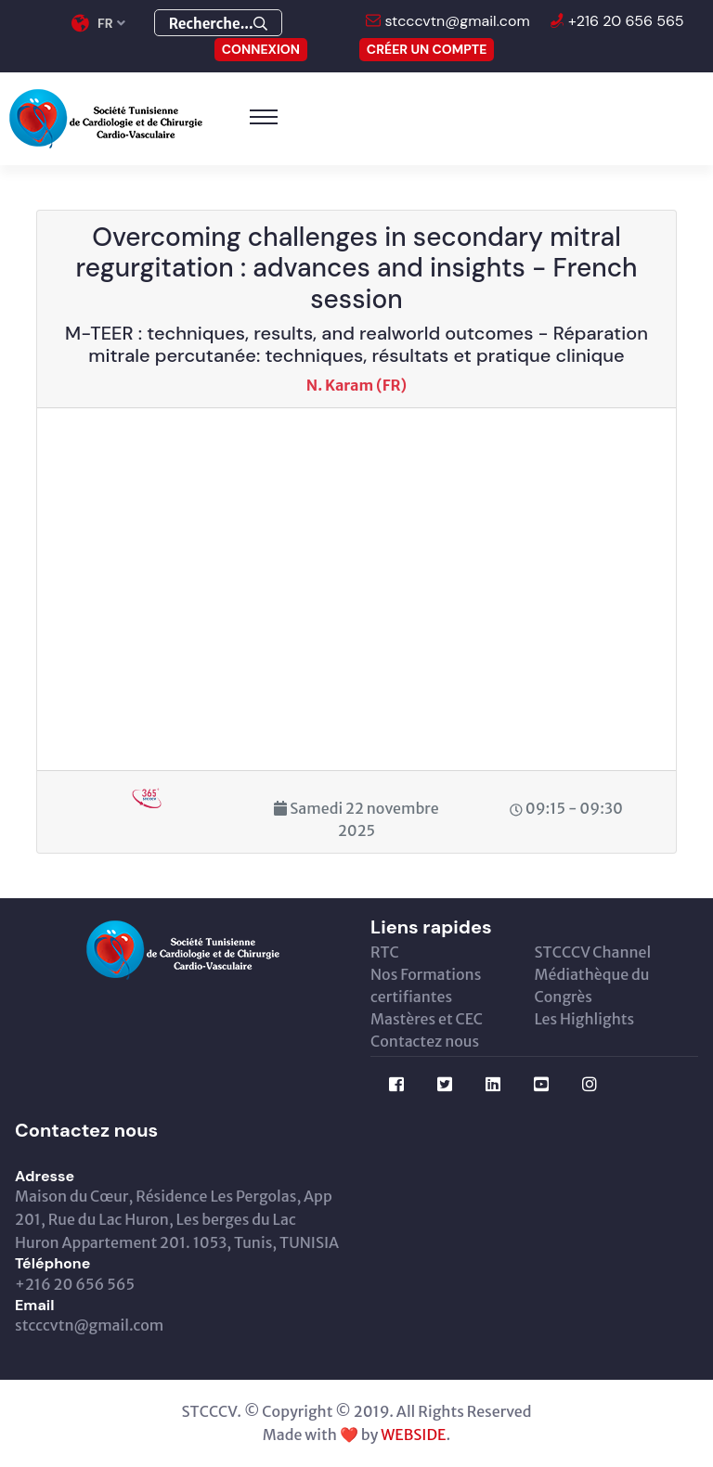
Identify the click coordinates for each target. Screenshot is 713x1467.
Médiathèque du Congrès (592, 985)
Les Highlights (585, 1019)
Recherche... (218, 23)
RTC (384, 952)
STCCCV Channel (593, 952)
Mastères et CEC (426, 1019)
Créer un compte (427, 49)
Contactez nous (424, 1041)
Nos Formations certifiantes (425, 985)
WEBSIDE (413, 1434)
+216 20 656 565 (624, 21)
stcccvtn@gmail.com (455, 21)
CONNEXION (261, 49)
